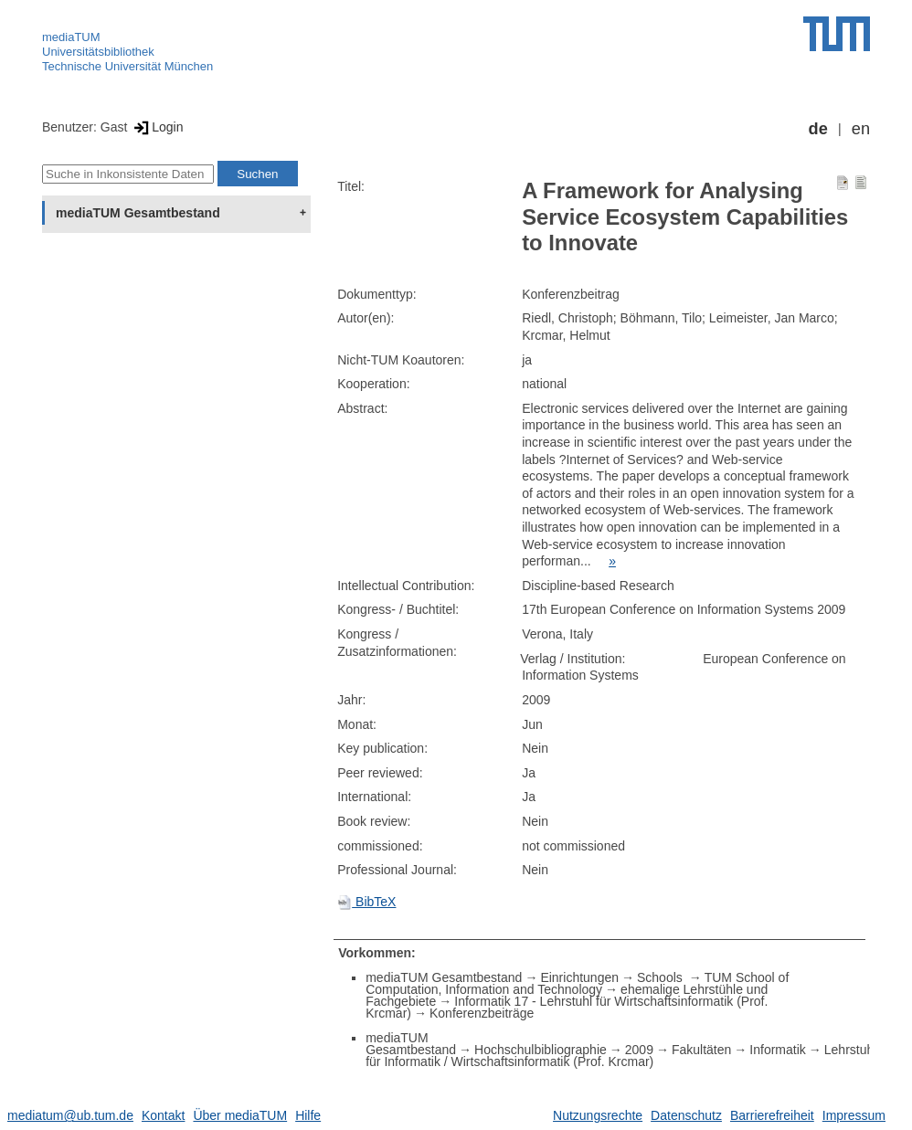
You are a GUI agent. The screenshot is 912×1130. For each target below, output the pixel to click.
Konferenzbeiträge (481, 1013)
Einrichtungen (579, 977)
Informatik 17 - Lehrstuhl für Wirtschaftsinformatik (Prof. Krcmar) (567, 1007)
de (818, 129)
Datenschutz (686, 1115)
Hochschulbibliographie (540, 1049)
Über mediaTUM (240, 1115)
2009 (639, 1049)
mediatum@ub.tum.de (70, 1115)
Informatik (777, 1049)
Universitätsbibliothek (98, 51)
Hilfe (308, 1115)
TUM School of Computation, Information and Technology (577, 983)
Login (157, 127)
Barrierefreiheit (772, 1115)
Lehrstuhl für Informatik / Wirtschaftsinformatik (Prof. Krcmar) (621, 1055)
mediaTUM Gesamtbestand (138, 213)
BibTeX (366, 901)
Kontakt (163, 1115)
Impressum (853, 1115)
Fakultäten (701, 1049)
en (861, 129)
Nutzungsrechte (597, 1115)
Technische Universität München (127, 66)
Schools (661, 977)
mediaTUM (71, 37)
